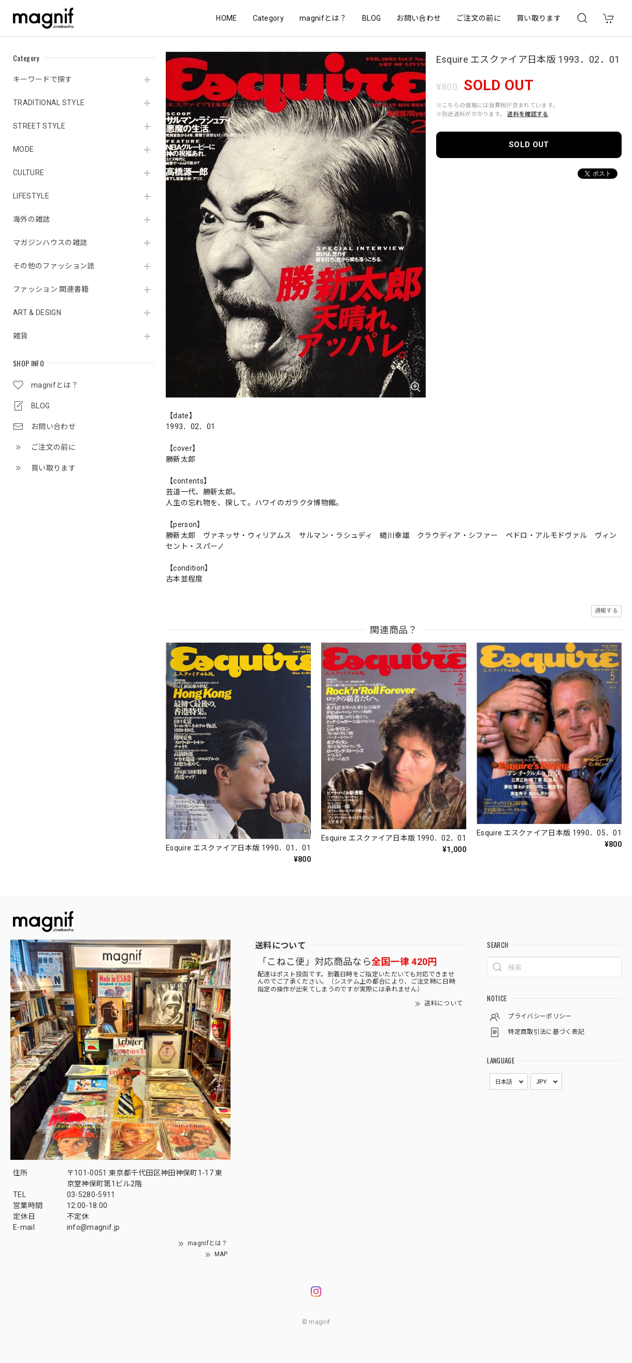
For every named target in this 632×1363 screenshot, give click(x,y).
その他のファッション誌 (54, 266)
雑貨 (20, 336)
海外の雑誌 (31, 219)
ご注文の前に (478, 18)
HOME (226, 18)
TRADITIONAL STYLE (48, 102)
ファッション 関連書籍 (51, 289)
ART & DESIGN (37, 312)
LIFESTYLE (31, 196)
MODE (23, 149)
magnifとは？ (323, 18)
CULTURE (28, 172)
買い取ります (538, 18)
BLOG (371, 18)
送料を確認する (527, 114)
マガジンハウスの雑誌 (50, 242)
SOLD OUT (529, 144)
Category (268, 18)
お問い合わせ (418, 18)
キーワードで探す (43, 79)
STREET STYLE (39, 126)
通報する (606, 610)
